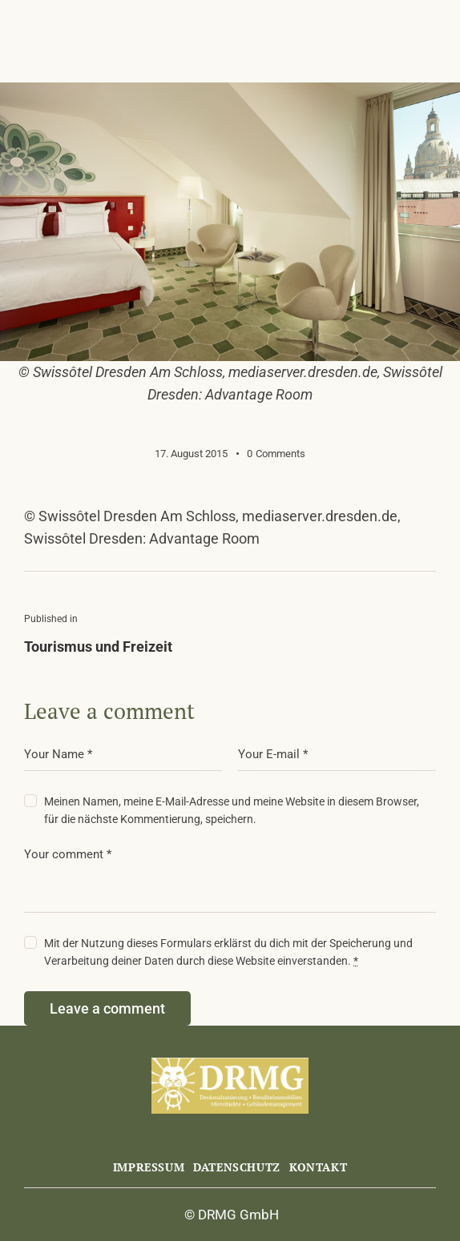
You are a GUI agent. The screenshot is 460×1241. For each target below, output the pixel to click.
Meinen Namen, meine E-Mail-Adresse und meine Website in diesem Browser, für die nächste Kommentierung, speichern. (231, 810)
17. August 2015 (191, 454)
